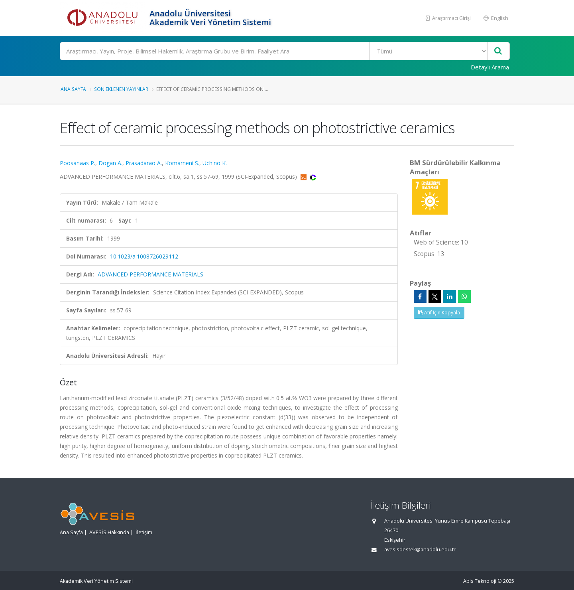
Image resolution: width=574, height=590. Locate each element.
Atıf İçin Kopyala (439, 312)
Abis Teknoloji (479, 581)
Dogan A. (110, 163)
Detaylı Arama (490, 67)
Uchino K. (214, 163)
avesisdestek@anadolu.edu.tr (420, 549)
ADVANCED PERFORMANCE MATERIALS (150, 274)
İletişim (144, 532)
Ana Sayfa (73, 89)
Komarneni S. (182, 163)
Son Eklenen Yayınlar (121, 89)
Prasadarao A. (144, 163)
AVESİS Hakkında (109, 532)
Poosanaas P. (77, 163)
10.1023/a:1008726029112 (144, 256)
